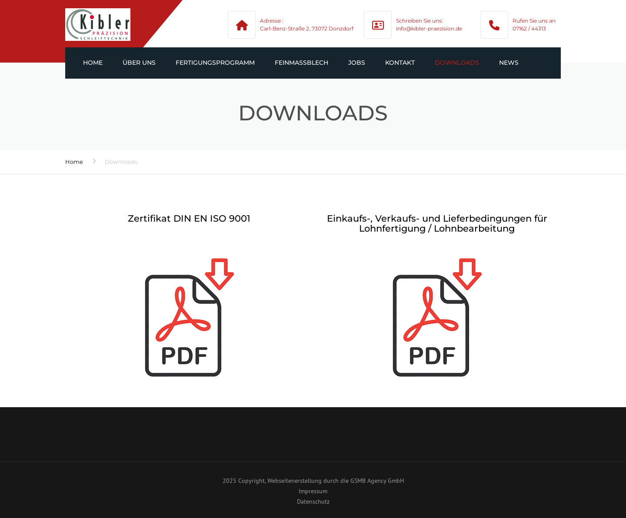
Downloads (457, 62)
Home (93, 62)
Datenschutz (313, 501)
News (509, 62)
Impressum (313, 491)
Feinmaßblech (301, 62)
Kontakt (400, 62)
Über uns (139, 62)
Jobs (356, 62)
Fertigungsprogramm (215, 62)
